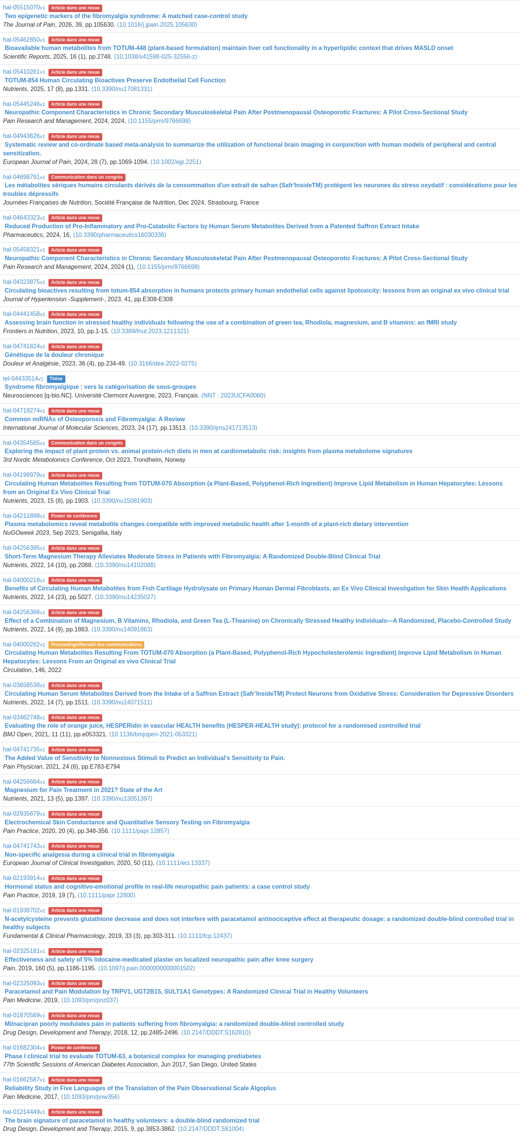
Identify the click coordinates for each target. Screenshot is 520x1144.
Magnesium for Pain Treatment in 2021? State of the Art (83, 790)
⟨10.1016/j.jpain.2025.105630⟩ (157, 24)
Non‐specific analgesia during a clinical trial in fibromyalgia (89, 854)
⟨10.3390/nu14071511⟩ (122, 702)
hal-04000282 (24, 644)
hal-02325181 (24, 951)
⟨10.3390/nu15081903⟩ (122, 501)
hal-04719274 (24, 410)
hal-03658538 (24, 685)
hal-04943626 (24, 136)
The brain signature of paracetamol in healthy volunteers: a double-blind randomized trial (132, 1120)
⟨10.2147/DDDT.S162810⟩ (216, 1032)
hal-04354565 (24, 443)
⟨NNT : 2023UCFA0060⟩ (233, 395)
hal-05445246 (24, 104)
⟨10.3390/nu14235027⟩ (125, 597)
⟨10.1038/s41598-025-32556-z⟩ (155, 56)
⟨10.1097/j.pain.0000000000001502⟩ (146, 968)
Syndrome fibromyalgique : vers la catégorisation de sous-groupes (100, 387)
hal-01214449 (24, 1112)
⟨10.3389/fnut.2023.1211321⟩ (150, 331)
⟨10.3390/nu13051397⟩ (122, 798)
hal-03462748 (24, 717)
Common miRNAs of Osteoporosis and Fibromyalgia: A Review (95, 419)
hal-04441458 (24, 314)
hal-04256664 (24, 781)
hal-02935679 (24, 813)
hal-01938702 (24, 910)
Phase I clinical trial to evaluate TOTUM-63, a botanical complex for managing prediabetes (133, 1056)
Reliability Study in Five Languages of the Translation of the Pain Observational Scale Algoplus (140, 1088)
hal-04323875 (24, 282)
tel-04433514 (23, 378)
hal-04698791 (24, 177)
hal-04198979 (24, 475)
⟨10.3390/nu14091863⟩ (122, 629)
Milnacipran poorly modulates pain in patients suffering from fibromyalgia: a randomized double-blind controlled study (174, 1024)
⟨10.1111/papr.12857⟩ (140, 831)
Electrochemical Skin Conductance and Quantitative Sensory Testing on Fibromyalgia (127, 822)
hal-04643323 (24, 217)
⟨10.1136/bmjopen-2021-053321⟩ (153, 734)
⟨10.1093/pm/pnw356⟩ (90, 1097)
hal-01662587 (24, 1079)
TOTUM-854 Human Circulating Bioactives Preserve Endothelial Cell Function (115, 80)
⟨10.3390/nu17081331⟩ (122, 89)
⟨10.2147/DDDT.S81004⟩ (211, 1129)
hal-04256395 (24, 548)
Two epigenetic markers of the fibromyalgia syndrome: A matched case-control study (126, 16)
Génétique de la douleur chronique (54, 355)
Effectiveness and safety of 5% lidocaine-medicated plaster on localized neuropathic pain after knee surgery (159, 959)
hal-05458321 (24, 249)
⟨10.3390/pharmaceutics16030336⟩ (120, 235)
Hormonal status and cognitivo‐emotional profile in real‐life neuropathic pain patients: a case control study (157, 886)
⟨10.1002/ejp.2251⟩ (175, 162)
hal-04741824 (24, 346)
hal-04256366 (24, 612)
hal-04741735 (24, 749)
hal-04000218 (24, 580)
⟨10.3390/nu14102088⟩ (125, 565)
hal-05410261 (24, 71)
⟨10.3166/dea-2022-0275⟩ (162, 363)
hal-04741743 (24, 846)
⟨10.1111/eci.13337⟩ (183, 863)
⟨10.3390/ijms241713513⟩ (223, 428)
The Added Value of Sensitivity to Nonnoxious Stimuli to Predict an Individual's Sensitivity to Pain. (145, 758)
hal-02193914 (24, 878)
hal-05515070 (24, 7)
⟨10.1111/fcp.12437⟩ (205, 936)
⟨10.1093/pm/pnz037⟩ (89, 1000)
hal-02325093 (24, 983)
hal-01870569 (24, 1015)
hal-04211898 (24, 516)
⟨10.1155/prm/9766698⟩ (159, 121)
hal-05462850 (24, 39)
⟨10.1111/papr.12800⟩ (106, 895)
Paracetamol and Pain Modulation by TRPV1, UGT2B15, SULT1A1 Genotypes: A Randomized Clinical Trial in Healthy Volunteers (186, 991)
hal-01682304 (24, 1047)
